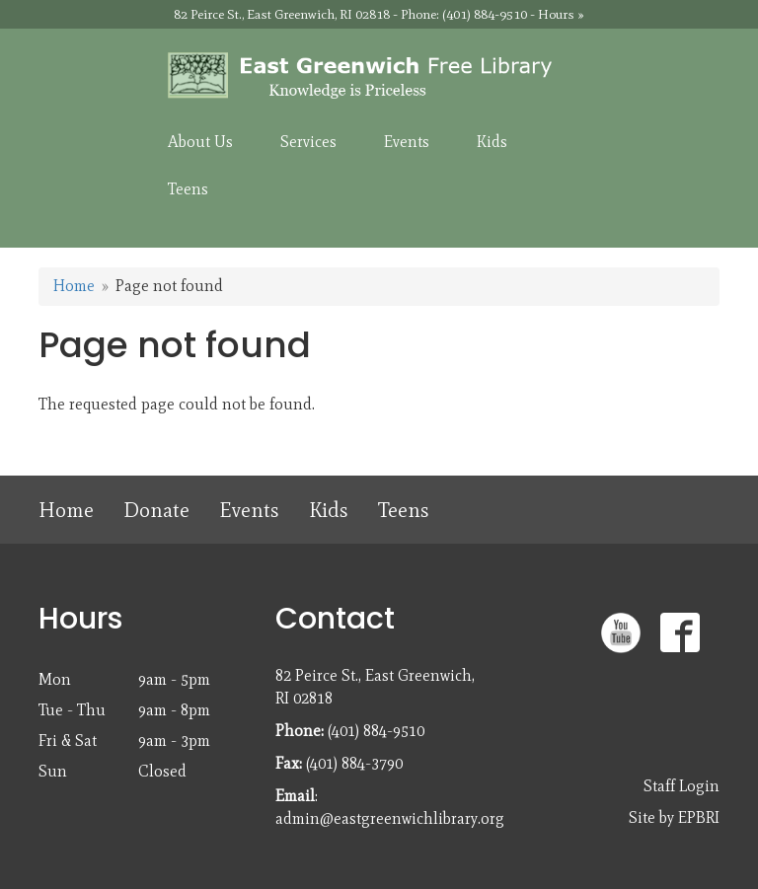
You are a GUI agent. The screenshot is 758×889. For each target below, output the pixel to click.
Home (74, 285)
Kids (328, 509)
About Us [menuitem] (200, 141)
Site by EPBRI (674, 817)
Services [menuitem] (308, 141)
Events (249, 509)
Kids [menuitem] (492, 141)
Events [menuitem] (406, 141)
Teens (403, 509)
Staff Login (682, 786)
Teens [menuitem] (188, 189)
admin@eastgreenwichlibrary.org (389, 818)
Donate (156, 509)
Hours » (561, 14)
